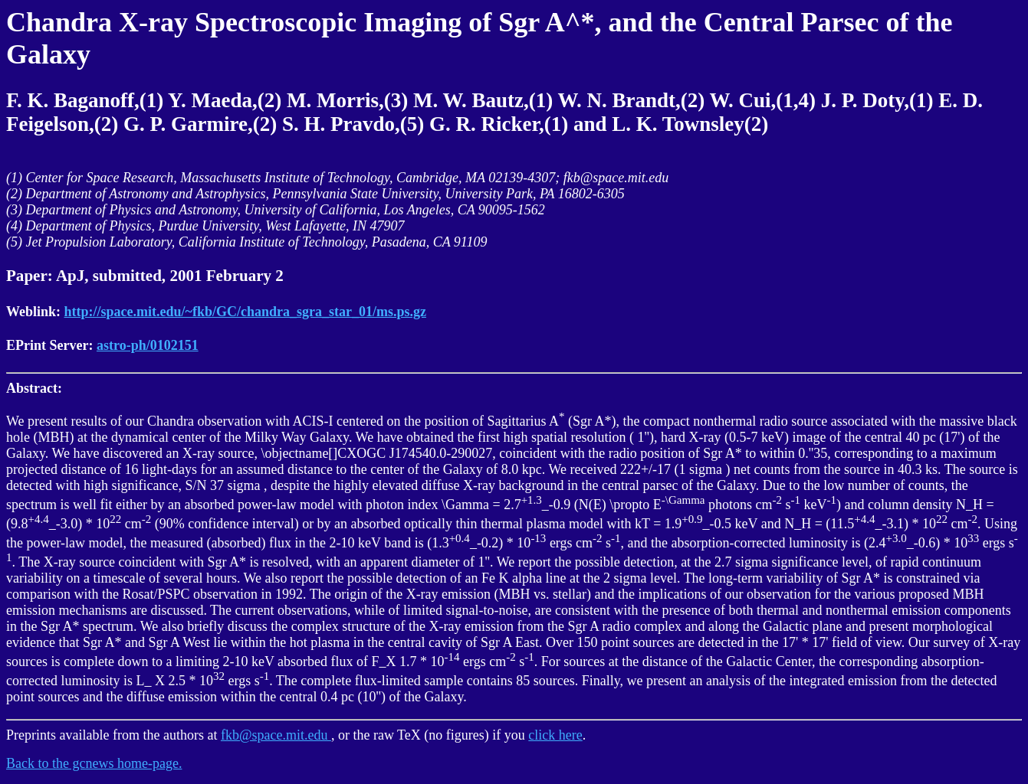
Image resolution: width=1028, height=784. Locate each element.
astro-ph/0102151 (148, 345)
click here (555, 735)
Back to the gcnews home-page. (94, 763)
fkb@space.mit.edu (276, 735)
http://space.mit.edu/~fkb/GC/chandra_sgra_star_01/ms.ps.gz (245, 311)
